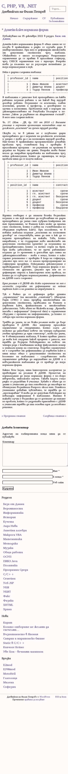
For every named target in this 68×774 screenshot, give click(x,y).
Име (55, 470)
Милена (8, 682)
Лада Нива (10, 526)
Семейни (9, 578)
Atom (63, 697)
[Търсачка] (57, 8)
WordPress (45, 697)
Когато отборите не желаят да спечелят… (26, 628)
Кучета (8, 521)
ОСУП (7, 556)
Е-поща (57, 476)
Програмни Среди (15, 570)
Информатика (13, 512)
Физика (8, 600)
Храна (7, 609)
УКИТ (7, 591)
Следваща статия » (54, 415)
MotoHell (9, 673)
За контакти (56, 21)
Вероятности (13, 508)
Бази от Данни (13, 504)
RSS (57, 697)
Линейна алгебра (15, 530)
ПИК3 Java (10, 561)
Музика (8, 548)
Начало (14, 18)
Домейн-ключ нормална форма (26, 30)
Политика (10, 565)
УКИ (6, 587)
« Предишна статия (13, 415)
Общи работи (13, 552)
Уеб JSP (8, 583)
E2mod (7, 665)
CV (44, 18)
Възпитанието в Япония (20, 634)
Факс (6, 596)
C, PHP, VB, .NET (19, 6)
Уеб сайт (58, 482)
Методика (10, 543)
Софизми (9, 687)
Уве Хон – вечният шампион (23, 651)
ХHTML (8, 605)
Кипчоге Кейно (13, 647)
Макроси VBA (12, 534)
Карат (7, 622)
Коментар (8, 441)
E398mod (9, 669)
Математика (12, 539)
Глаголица (10, 678)
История (9, 517)
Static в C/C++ (14, 643)
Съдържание (30, 18)
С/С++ (8, 574)
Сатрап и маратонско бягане (24, 638)
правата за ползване (35, 699)
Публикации (57, 18)
